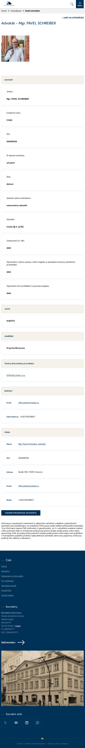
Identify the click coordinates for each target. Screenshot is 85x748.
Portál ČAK (6, 590)
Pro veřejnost (7, 580)
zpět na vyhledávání (73, 17)
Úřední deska (7, 595)
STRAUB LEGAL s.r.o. (15, 375)
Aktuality (5, 571)
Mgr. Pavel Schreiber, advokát (32, 444)
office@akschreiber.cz (28, 402)
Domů (4, 10)
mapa (18, 626)
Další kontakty (13, 642)
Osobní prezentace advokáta (21, 513)
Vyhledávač (15, 10)
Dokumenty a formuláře (12, 576)
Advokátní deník (8, 585)
